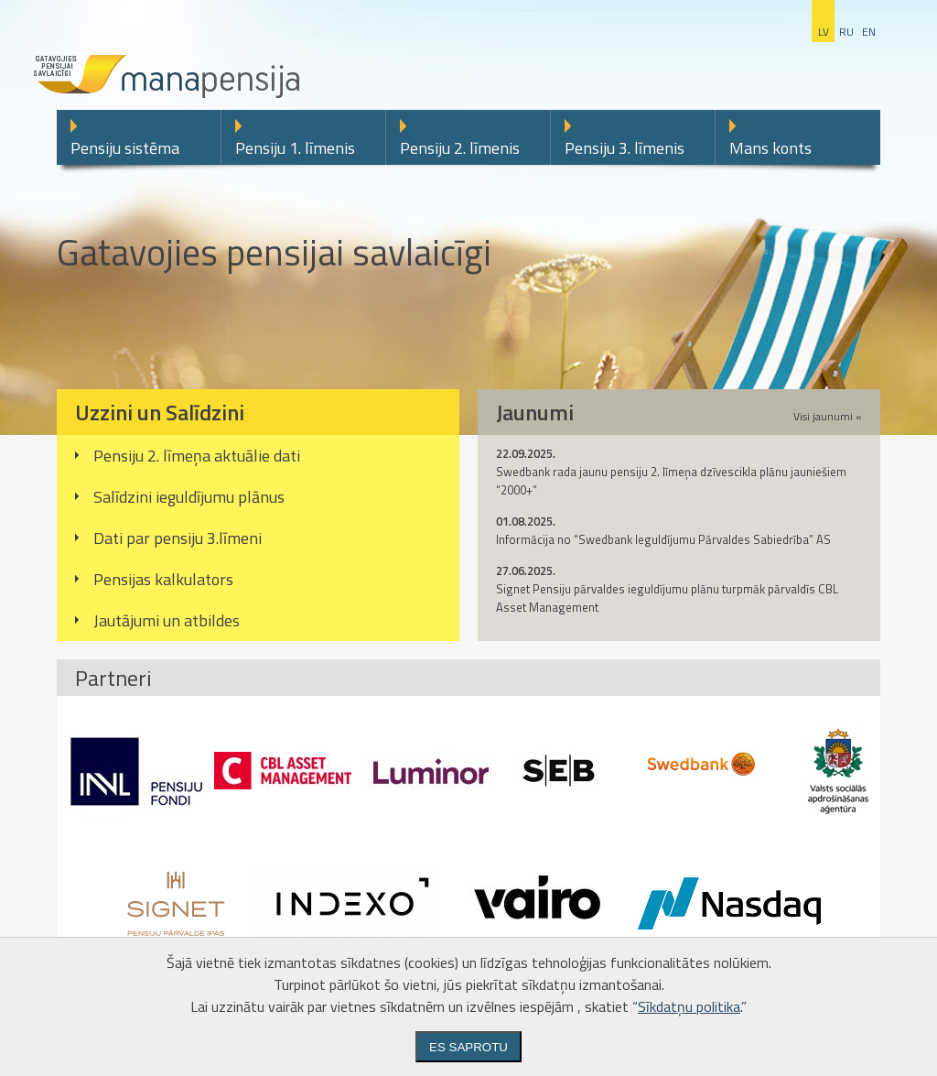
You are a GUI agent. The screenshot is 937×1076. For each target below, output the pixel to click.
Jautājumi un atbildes (166, 620)
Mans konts (770, 148)
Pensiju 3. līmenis (624, 148)
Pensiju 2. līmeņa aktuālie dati (196, 455)
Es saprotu (468, 1047)
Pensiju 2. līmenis (460, 148)
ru (846, 31)
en (869, 31)
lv (823, 31)
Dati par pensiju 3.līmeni (177, 538)
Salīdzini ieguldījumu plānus (189, 496)
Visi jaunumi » (827, 416)
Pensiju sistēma (124, 148)
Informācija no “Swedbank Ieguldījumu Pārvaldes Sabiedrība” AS (663, 539)
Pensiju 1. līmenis (295, 148)
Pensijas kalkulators (163, 579)
